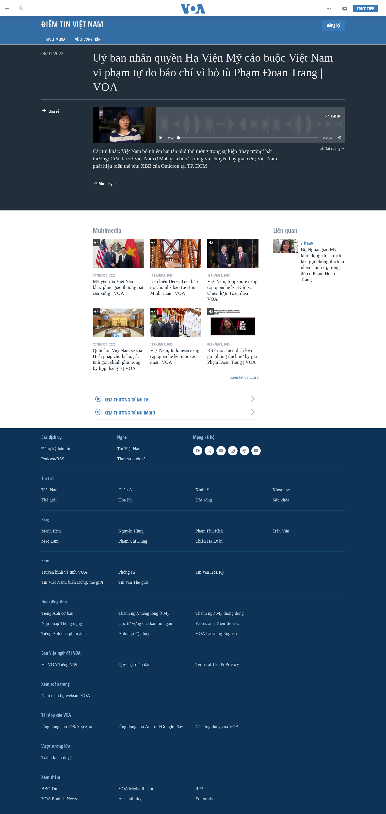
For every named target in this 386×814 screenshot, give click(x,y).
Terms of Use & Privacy (217, 664)
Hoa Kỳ (125, 500)
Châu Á (125, 490)
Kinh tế (202, 490)
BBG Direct (52, 789)
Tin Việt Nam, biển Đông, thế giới (72, 582)
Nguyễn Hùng (131, 531)
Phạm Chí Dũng (132, 541)
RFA (199, 789)
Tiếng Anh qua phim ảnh (63, 633)
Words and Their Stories (217, 623)
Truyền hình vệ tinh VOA (64, 572)
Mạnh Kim (51, 531)
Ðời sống (203, 500)
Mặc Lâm (50, 541)
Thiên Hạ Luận (209, 541)
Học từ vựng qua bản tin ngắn (145, 623)
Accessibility (130, 799)
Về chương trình (89, 39)
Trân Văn (281, 531)
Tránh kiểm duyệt (57, 758)
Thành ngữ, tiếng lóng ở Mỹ (143, 613)
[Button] (50, 112)
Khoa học (281, 490)
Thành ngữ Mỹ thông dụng (219, 613)
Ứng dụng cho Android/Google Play (150, 727)
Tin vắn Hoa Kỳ (209, 572)
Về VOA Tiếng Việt (59, 664)
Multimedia (55, 39)
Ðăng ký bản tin (55, 449)
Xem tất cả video (244, 377)
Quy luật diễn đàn (134, 664)
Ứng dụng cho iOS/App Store (68, 727)
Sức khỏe (281, 500)
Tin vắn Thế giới (133, 582)
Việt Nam (307, 243)
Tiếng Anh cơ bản (57, 613)
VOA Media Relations (138, 789)
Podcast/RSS (52, 459)
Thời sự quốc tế (131, 459)
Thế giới (49, 500)
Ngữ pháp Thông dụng (61, 623)
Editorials (204, 799)
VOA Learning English (216, 633)
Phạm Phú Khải (209, 531)
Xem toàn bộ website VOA (65, 695)
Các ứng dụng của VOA (217, 727)
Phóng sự (126, 572)
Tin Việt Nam (129, 449)
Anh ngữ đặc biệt (133, 633)
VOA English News (59, 799)
